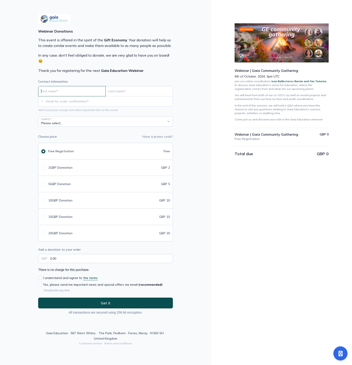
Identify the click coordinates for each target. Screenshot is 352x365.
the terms (90, 278)
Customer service (90, 343)
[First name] (72, 91)
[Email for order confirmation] (109, 101)
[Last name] (139, 91)
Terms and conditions (118, 343)
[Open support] (340, 353)
